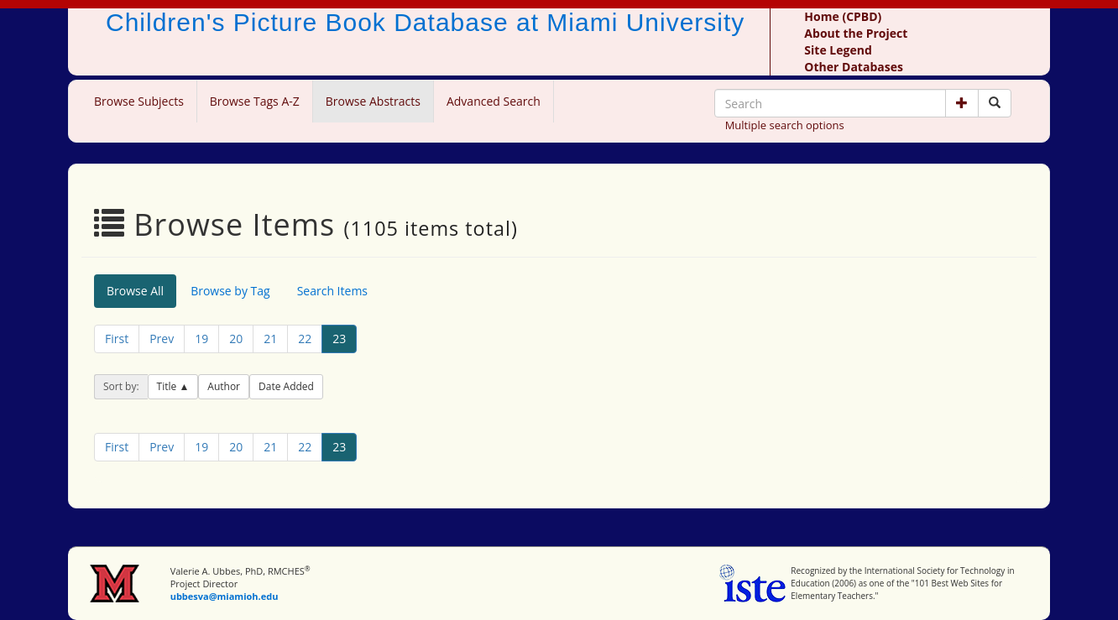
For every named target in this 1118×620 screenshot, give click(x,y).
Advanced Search (494, 101)
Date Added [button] (286, 386)
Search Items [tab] (332, 291)
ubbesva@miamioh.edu (224, 596)
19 (201, 338)
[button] (962, 103)
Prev (161, 338)
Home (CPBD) (842, 16)
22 (304, 338)
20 (236, 338)
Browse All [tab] (135, 291)
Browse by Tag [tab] (230, 291)
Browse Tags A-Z (255, 101)
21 (270, 338)
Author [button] (223, 386)
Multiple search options (784, 125)
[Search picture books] (994, 103)
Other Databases (853, 67)
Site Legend (837, 50)
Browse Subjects (139, 101)
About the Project (855, 33)
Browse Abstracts (373, 101)
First (116, 338)
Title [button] (168, 386)
